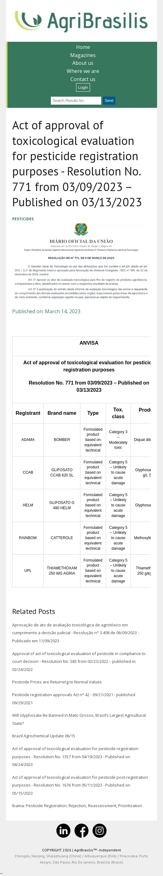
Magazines (83, 55)
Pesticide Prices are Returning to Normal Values (57, 682)
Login (83, 87)
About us (82, 63)
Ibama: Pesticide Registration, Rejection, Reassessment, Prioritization (77, 805)
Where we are (83, 71)
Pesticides (23, 219)
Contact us (82, 79)
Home (83, 47)
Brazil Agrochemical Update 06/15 (43, 736)
